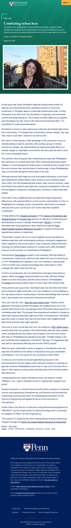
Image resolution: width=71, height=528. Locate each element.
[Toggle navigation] (66, 2)
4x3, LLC (42, 524)
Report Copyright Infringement (48, 512)
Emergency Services (28, 512)
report (21, 276)
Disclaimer (15, 512)
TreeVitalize (20, 255)
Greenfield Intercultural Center (25, 493)
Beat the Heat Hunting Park (37, 302)
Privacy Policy (16, 508)
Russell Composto (28, 216)
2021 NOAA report (60, 327)
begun (7, 283)
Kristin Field (25, 219)
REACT (48, 222)
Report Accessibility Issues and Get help (36, 508)
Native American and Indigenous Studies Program (33, 486)
